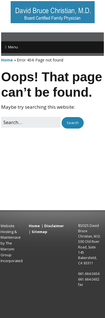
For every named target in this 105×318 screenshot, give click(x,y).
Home (7, 60)
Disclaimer (54, 225)
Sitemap (39, 231)
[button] (73, 123)
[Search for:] (30, 122)
